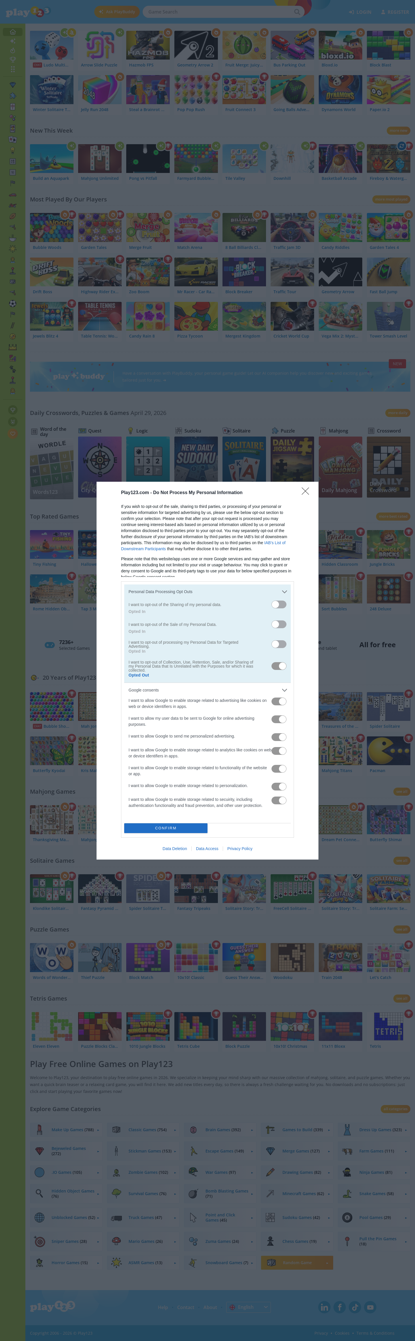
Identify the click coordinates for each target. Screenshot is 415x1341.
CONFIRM (166, 828)
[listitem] (207, 592)
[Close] (307, 492)
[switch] (278, 604)
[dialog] (207, 671)
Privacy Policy (239, 848)
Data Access (207, 848)
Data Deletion (175, 848)
